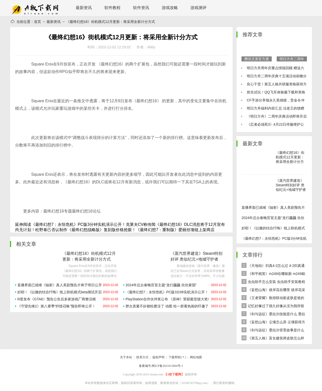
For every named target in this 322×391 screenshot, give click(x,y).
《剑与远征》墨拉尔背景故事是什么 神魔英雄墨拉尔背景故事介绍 (273, 330)
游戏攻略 (170, 8)
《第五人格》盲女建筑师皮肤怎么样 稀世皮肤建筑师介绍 (273, 338)
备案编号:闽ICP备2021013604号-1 (161, 366)
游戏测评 (198, 8)
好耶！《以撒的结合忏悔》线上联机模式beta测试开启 (59, 292)
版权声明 (158, 357)
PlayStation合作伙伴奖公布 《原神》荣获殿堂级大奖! (167, 299)
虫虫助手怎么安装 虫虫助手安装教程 (273, 281)
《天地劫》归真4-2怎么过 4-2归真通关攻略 (273, 266)
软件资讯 (141, 8)
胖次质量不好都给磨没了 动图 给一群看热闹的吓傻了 (167, 306)
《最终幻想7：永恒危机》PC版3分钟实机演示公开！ (167, 292)
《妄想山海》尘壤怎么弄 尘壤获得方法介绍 (273, 322)
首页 (37, 22)
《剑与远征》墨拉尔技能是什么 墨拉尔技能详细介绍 (273, 314)
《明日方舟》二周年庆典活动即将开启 (277, 116)
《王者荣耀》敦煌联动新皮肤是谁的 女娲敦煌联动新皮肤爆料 (273, 298)
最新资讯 (84, 8)
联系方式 (142, 357)
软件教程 (112, 8)
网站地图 (196, 357)
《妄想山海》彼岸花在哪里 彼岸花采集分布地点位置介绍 (273, 290)
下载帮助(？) (177, 357)
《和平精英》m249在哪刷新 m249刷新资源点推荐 (273, 274)
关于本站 (126, 357)
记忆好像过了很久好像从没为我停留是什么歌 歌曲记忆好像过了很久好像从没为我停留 (274, 306)
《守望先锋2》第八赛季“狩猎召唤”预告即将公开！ (56, 306)
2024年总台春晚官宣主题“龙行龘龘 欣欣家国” (161, 285)
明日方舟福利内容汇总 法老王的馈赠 (275, 108)
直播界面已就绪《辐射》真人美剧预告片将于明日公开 (59, 285)
